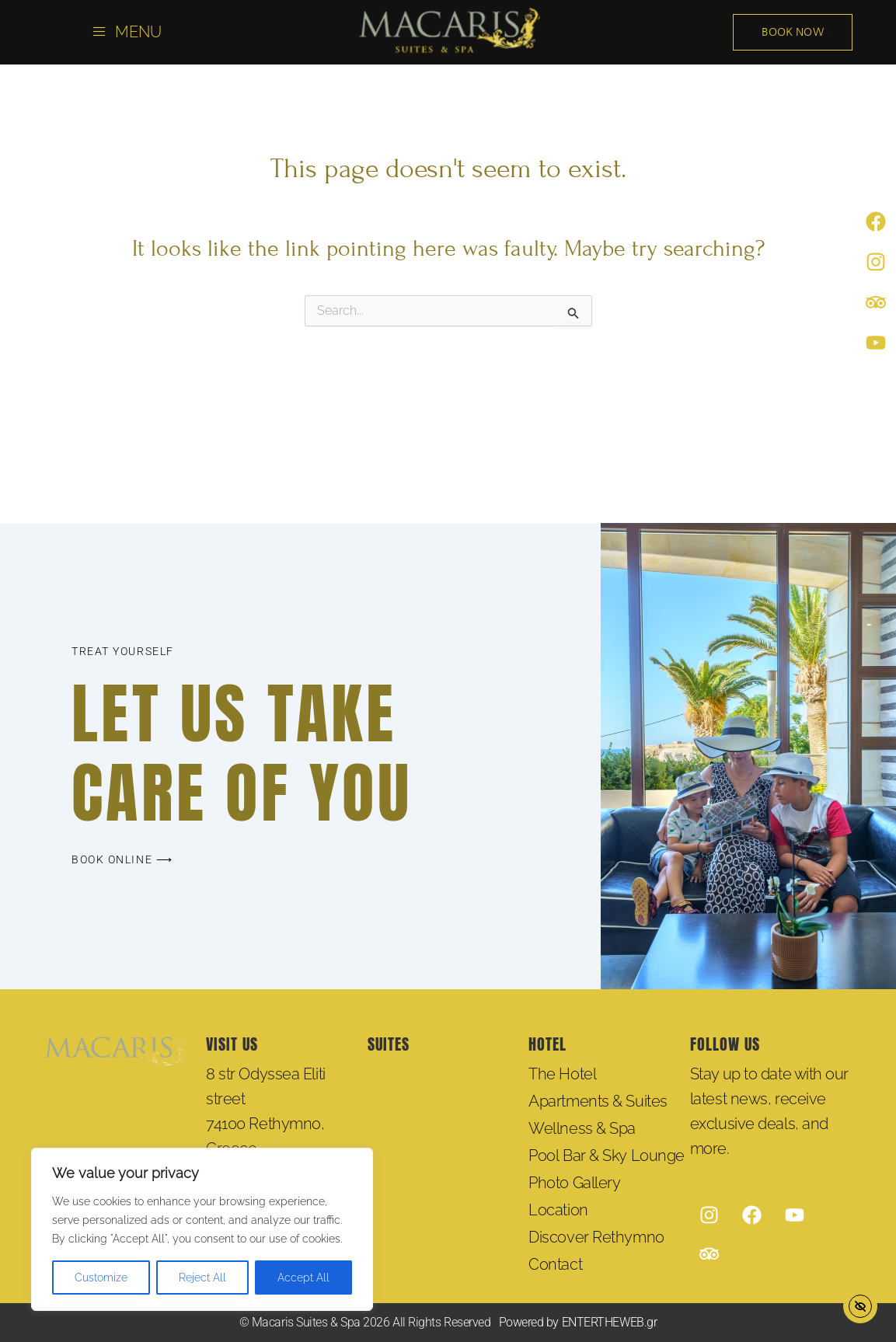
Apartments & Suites (597, 1101)
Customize (101, 1277)
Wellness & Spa (582, 1128)
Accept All (303, 1277)
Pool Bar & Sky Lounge (606, 1155)
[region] (202, 1229)
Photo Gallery (574, 1182)
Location (557, 1210)
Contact (555, 1264)
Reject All (202, 1277)
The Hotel (562, 1074)
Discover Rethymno (596, 1237)
